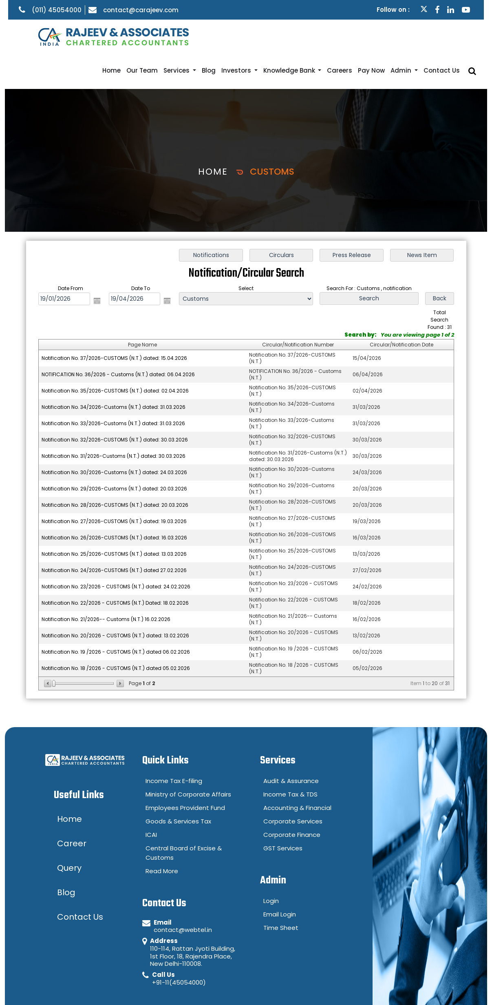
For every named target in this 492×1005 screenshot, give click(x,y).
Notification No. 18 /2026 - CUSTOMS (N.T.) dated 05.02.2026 (116, 633)
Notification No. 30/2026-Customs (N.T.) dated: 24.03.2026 (114, 437)
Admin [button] (410, 35)
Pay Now (382, 35)
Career (461, 987)
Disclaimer (383, 987)
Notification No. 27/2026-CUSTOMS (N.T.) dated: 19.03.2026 (114, 486)
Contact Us (447, 35)
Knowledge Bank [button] (306, 35)
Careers (353, 35)
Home (143, 35)
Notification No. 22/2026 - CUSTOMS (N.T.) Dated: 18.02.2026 (115, 568)
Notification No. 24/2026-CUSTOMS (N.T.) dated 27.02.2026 (114, 535)
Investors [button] (257, 35)
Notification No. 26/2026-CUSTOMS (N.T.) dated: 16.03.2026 (114, 502)
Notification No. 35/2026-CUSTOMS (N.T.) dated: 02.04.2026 (115, 356)
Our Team (170, 35)
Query (425, 987)
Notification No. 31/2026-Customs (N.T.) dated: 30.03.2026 (113, 421)
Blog (231, 35)
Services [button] (203, 35)
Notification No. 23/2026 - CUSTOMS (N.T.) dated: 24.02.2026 (116, 551)
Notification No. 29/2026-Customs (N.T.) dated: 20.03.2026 (114, 453)
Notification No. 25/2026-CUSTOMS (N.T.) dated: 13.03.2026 (114, 519)
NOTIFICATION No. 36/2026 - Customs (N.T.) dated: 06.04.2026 (118, 339)
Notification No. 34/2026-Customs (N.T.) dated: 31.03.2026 (113, 372)
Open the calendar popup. (96, 266)
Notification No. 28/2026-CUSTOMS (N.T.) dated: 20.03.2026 (115, 470)
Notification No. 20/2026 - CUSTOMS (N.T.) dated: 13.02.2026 (115, 600)
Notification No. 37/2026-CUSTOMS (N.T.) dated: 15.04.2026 (114, 323)
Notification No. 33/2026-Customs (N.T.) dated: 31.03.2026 (113, 388)
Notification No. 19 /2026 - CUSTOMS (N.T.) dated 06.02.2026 (116, 617)
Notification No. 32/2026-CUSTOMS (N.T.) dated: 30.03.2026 (115, 405)
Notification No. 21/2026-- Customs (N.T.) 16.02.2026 (106, 584)
